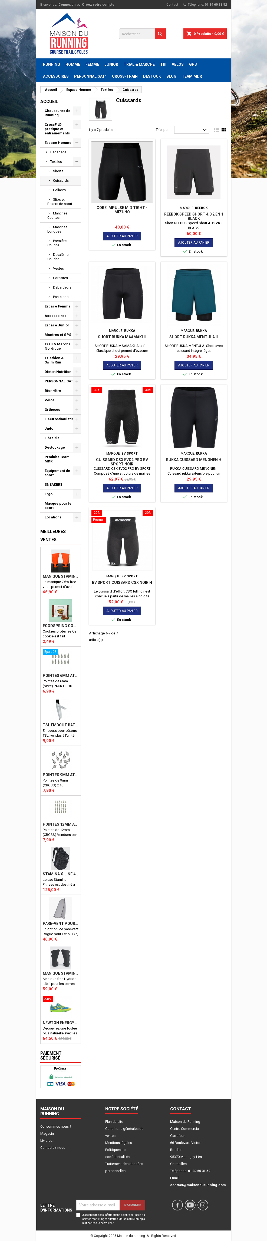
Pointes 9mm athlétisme (60, 775)
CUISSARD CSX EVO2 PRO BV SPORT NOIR (122, 462)
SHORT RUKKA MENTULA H (193, 337)
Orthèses (52, 410)
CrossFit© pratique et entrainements (57, 129)
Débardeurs (62, 287)
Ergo (48, 494)
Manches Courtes (57, 215)
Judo (49, 428)
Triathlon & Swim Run (54, 360)
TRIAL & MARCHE (139, 64)
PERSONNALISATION (62, 381)
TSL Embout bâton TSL (60, 725)
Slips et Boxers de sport (59, 201)
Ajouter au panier (122, 236)
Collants (59, 190)
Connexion (66, 4)
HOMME (72, 64)
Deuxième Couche (57, 257)
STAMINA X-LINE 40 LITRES (60, 874)
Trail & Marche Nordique (58, 346)
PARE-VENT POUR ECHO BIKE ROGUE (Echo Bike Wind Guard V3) (60, 923)
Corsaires (60, 278)
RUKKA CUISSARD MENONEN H (193, 460)
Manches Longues (57, 229)
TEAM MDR (192, 76)
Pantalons (60, 297)
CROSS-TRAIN (125, 76)
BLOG (171, 76)
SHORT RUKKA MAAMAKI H (122, 337)
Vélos (49, 400)
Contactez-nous (52, 1148)
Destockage (55, 447)
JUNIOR (111, 64)
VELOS (178, 64)
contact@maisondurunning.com (198, 1185)
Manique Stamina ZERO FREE (60, 576)
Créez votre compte (98, 4)
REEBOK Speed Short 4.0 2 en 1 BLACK (193, 216)
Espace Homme (58, 143)
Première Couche (57, 243)
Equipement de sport (57, 473)
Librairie (52, 438)
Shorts (58, 171)
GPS (193, 64)
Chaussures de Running (57, 113)
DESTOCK (152, 76)
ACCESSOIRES (56, 76)
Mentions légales (118, 1143)
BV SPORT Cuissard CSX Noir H (122, 582)
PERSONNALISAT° (90, 76)
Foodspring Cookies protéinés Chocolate (60, 626)
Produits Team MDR (57, 459)
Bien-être (53, 391)
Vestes (58, 268)
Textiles (56, 162)
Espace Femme (58, 306)
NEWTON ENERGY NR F (60, 1023)
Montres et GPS (58, 335)
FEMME (92, 64)
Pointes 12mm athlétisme (60, 824)
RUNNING (51, 64)
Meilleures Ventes (53, 535)
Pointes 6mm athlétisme (60, 675)
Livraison (47, 1141)
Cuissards (61, 180)
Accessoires (55, 316)
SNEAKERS (53, 484)
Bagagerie (58, 152)
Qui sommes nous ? (55, 1126)
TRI (163, 64)
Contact (172, 4)
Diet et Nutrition (58, 372)
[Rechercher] (142, 33)
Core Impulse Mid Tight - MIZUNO (122, 210)
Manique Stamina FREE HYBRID (60, 973)
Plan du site (114, 1122)
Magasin (47, 1133)
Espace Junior (57, 325)
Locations (53, 517)
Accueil (49, 101)
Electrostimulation (60, 419)
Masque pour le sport (58, 505)
